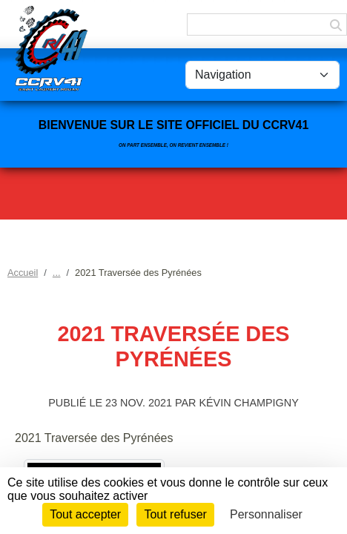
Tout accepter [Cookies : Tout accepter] (85, 514)
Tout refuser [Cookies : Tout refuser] (175, 514)
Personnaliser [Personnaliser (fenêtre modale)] (266, 514)
